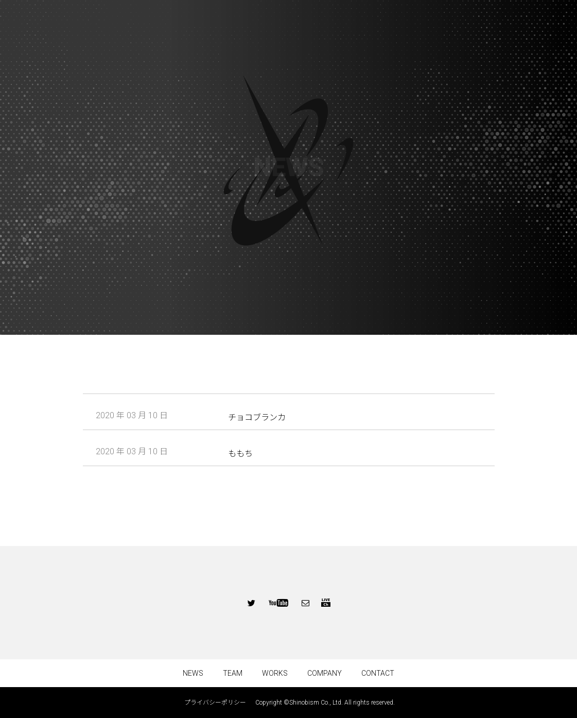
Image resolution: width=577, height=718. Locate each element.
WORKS (275, 673)
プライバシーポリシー (218, 702)
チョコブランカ (257, 417)
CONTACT (377, 673)
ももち (240, 453)
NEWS (193, 673)
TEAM (232, 673)
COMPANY (324, 673)
